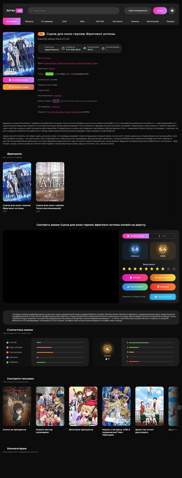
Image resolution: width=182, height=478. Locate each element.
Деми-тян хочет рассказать (144, 430)
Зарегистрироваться (138, 11)
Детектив (80, 63)
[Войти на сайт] (160, 10)
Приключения (50, 63)
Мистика (71, 63)
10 (175, 269)
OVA (64, 21)
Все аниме (11, 21)
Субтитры (55, 107)
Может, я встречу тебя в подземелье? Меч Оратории (116, 432)
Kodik (164, 236)
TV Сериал (46, 58)
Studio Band (77, 112)
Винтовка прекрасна (81, 429)
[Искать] (31, 10)
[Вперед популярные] (179, 407)
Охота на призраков (14, 429)
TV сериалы (47, 21)
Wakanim (58, 95)
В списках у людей (20, 87)
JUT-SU (14, 11)
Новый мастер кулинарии (44, 430)
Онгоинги (117, 21)
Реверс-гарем (91, 63)
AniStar (67, 112)
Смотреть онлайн (20, 80)
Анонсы (135, 21)
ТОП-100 (100, 21)
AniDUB (51, 112)
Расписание (153, 21)
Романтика (62, 63)
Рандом (170, 21)
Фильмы (29, 21)
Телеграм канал (165, 297)
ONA (82, 21)
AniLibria (60, 112)
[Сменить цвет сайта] (172, 10)
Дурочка (173, 429)
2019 (67, 74)
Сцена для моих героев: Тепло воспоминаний (50, 207)
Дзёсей (51, 68)
